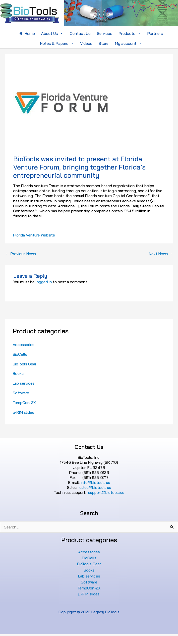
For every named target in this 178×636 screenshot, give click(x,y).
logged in (44, 281)
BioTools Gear (24, 363)
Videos (86, 43)
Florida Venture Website (34, 234)
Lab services (24, 383)
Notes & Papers (57, 43)
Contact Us (80, 33)
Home (29, 33)
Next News (161, 253)
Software (21, 392)
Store (104, 43)
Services (104, 33)
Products (130, 33)
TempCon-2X (24, 402)
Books (18, 373)
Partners (155, 33)
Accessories (23, 344)
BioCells (20, 354)
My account (128, 43)
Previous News (20, 253)
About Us (52, 33)
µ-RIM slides (23, 412)
